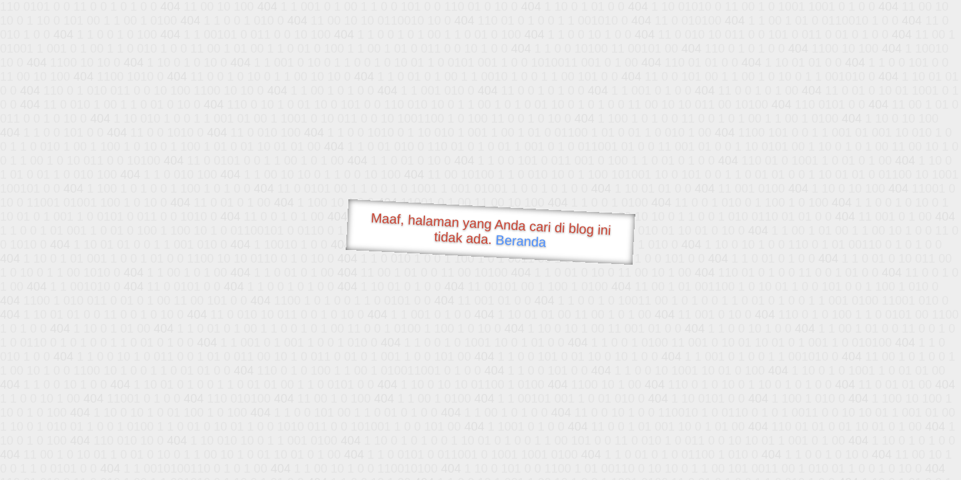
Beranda (521, 240)
